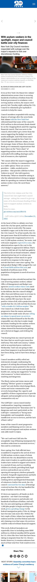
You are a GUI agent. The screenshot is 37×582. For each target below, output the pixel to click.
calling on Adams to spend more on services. (18, 304)
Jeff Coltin (26, 76)
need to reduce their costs (19, 276)
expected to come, (24, 232)
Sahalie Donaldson (10, 76)
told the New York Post (20, 109)
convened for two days (16, 474)
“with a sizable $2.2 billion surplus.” (15, 295)
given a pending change (15, 498)
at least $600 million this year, (15, 257)
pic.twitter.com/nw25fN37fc (15, 201)
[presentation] (2, 570)
